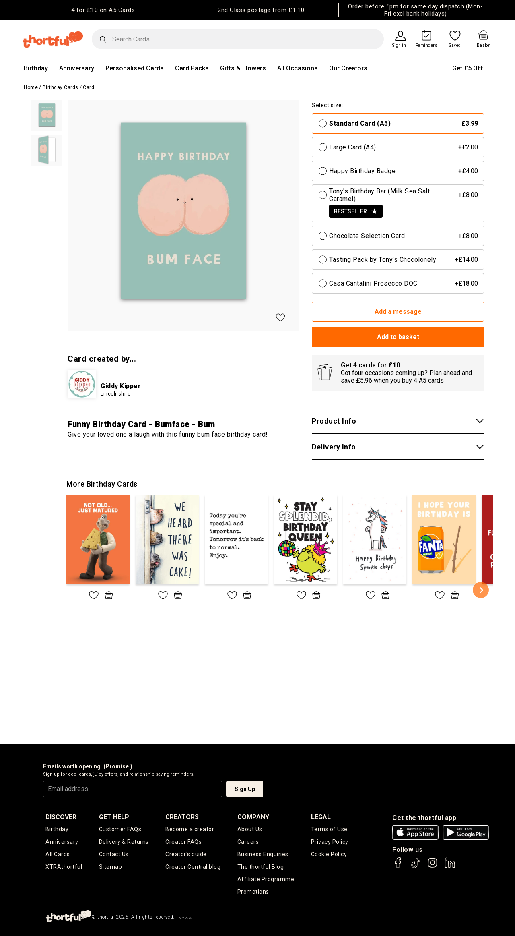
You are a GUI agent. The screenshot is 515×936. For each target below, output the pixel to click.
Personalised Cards (134, 68)
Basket (484, 45)
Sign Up (245, 789)
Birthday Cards (60, 87)
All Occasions (297, 68)
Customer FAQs (120, 829)
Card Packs (192, 68)
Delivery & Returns (124, 842)
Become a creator (189, 829)
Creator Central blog (192, 867)
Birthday (36, 68)
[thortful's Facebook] (398, 866)
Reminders (427, 45)
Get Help (114, 817)
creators (182, 817)
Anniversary (76, 68)
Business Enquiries (262, 854)
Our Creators (348, 68)
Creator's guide (186, 854)
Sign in (399, 45)
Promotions (253, 891)
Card (88, 87)
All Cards (57, 854)
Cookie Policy (329, 854)
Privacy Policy (329, 842)
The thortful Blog (260, 867)
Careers (248, 842)
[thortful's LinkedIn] (450, 866)
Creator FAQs (183, 842)
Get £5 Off (467, 68)
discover (60, 817)
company (253, 817)
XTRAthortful (63, 867)
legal (321, 817)
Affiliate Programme (266, 879)
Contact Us (114, 854)
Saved (455, 45)
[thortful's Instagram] (432, 866)
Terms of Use (329, 829)
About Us (249, 829)
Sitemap (110, 867)
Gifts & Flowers (243, 68)
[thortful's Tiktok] (416, 866)
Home (31, 87)
